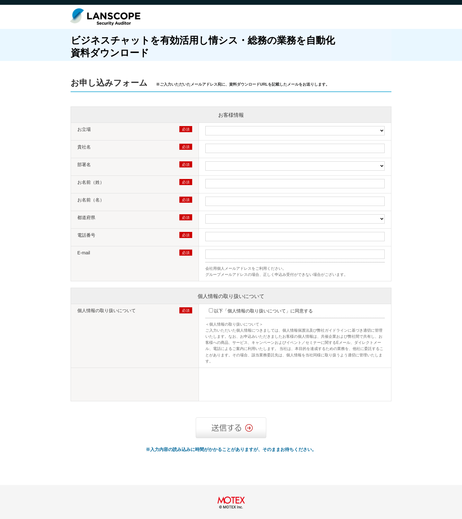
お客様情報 (231, 115)
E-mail (83, 252)
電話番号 (86, 235)
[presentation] (254, 385)
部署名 (84, 164)
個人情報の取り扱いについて (231, 296)
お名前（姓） (90, 182)
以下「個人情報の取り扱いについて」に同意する (263, 310)
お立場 (84, 129)
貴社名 (84, 146)
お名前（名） (90, 199)
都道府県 (86, 217)
